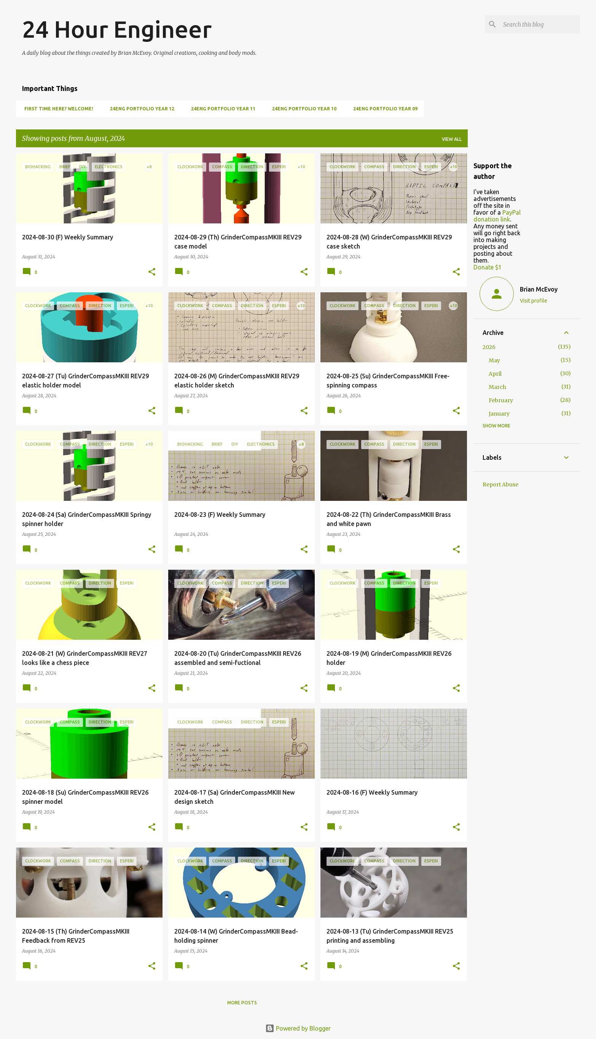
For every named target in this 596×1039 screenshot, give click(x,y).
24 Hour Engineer (117, 29)
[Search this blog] (540, 24)
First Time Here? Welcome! (56, 108)
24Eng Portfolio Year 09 (383, 108)
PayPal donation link (497, 216)
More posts (242, 1002)
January (499, 413)
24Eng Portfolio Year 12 (140, 108)
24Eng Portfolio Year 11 (221, 108)
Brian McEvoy (539, 289)
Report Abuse (500, 484)
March (497, 387)
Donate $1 (487, 267)
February (501, 400)
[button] (151, 272)
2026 (489, 347)
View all (452, 139)
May (494, 360)
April (495, 373)
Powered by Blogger (298, 1028)
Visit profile (533, 301)
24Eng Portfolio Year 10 (302, 108)
